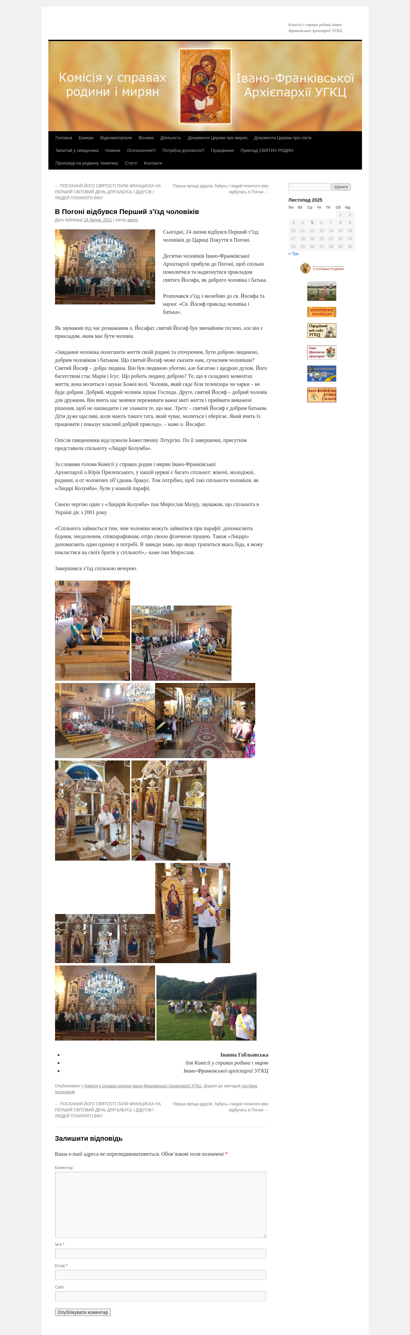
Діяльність (170, 137)
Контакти (153, 163)
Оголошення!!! (141, 150)
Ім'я (59, 1244)
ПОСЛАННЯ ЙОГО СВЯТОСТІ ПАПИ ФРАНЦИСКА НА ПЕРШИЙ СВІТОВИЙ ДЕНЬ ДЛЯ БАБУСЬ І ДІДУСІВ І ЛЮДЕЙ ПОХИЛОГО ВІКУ (108, 192)
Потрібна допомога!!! (183, 150)
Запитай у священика (77, 150)
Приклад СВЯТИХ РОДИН (267, 150)
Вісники (145, 137)
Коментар (64, 1167)
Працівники (222, 150)
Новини (112, 150)
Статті (131, 163)
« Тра (294, 253)
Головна (64, 137)
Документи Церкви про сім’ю (283, 137)
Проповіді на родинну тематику (87, 163)
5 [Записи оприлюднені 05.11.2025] (312, 222)
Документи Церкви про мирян (218, 137)
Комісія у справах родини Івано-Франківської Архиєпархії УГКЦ (142, 1086)
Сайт (59, 1287)
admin (132, 220)
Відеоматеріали (116, 137)
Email (61, 1266)
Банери (86, 137)
